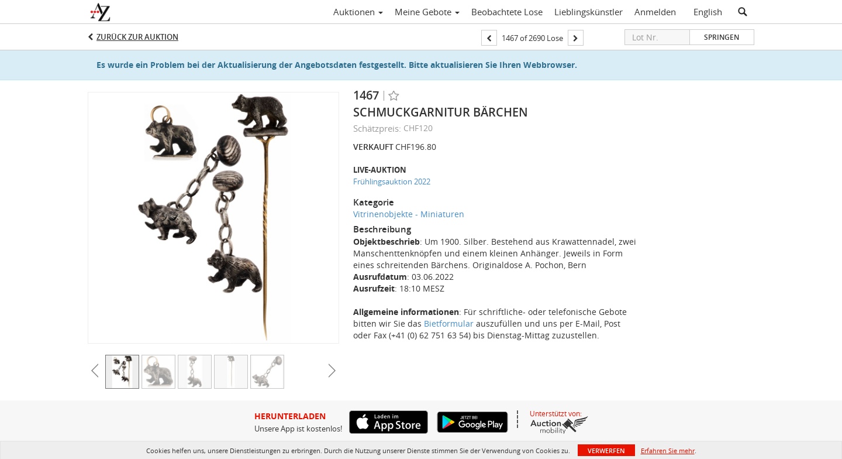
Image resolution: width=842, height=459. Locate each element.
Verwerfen (606, 450)
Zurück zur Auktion (137, 37)
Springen (721, 37)
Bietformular (449, 323)
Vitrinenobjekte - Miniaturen (408, 214)
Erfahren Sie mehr (668, 450)
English (707, 12)
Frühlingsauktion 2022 (391, 181)
